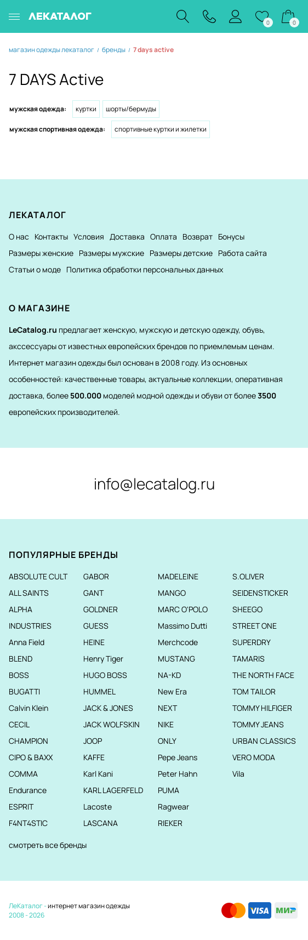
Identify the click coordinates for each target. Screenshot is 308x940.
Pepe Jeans (177, 757)
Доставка (127, 236)
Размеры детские (181, 253)
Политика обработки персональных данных (144, 269)
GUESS (96, 625)
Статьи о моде (35, 269)
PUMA (168, 790)
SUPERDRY (251, 642)
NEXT (167, 708)
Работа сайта (242, 253)
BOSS (19, 675)
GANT (93, 593)
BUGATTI (24, 691)
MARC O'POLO (183, 609)
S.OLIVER (248, 576)
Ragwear (173, 806)
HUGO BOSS (105, 675)
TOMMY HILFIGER (262, 708)
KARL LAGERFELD (113, 790)
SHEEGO (247, 609)
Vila (238, 773)
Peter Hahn (177, 773)
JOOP (92, 741)
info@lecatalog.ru (154, 483)
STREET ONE (254, 625)
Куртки (86, 108)
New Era (172, 691)
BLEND (20, 658)
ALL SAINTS (29, 593)
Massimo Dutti (182, 625)
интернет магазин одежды (89, 905)
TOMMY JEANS (258, 724)
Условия (88, 236)
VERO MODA (253, 757)
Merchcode (178, 642)
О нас (19, 236)
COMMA (23, 773)
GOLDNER (100, 609)
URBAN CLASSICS (264, 741)
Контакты (51, 236)
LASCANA (100, 823)
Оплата (163, 236)
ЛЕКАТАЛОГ (60, 16)
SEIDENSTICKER (260, 593)
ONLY (167, 741)
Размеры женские (41, 253)
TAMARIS (248, 658)
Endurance (28, 790)
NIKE (166, 724)
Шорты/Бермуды (131, 108)
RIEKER (170, 823)
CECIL (19, 724)
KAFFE (94, 757)
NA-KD (169, 675)
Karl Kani (98, 773)
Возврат (197, 236)
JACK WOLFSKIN (111, 724)
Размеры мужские (111, 253)
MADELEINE (178, 576)
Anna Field (26, 642)
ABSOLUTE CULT (38, 576)
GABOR (96, 576)
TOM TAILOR (254, 691)
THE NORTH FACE (263, 675)
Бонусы (231, 236)
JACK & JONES (108, 708)
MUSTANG (176, 658)
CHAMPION (28, 741)
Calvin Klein (28, 708)
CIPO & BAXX (31, 757)
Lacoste (97, 806)
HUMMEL (99, 691)
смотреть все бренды (48, 845)
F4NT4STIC (28, 823)
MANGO (172, 593)
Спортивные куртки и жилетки (161, 129)
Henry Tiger (103, 658)
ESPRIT (21, 806)
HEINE (94, 642)
